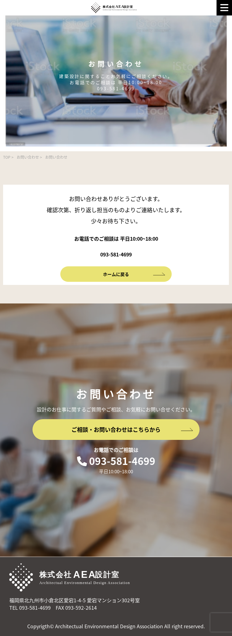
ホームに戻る (134, 274)
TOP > (8, 157)
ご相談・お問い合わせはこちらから (132, 429)
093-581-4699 (116, 460)
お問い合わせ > (29, 157)
